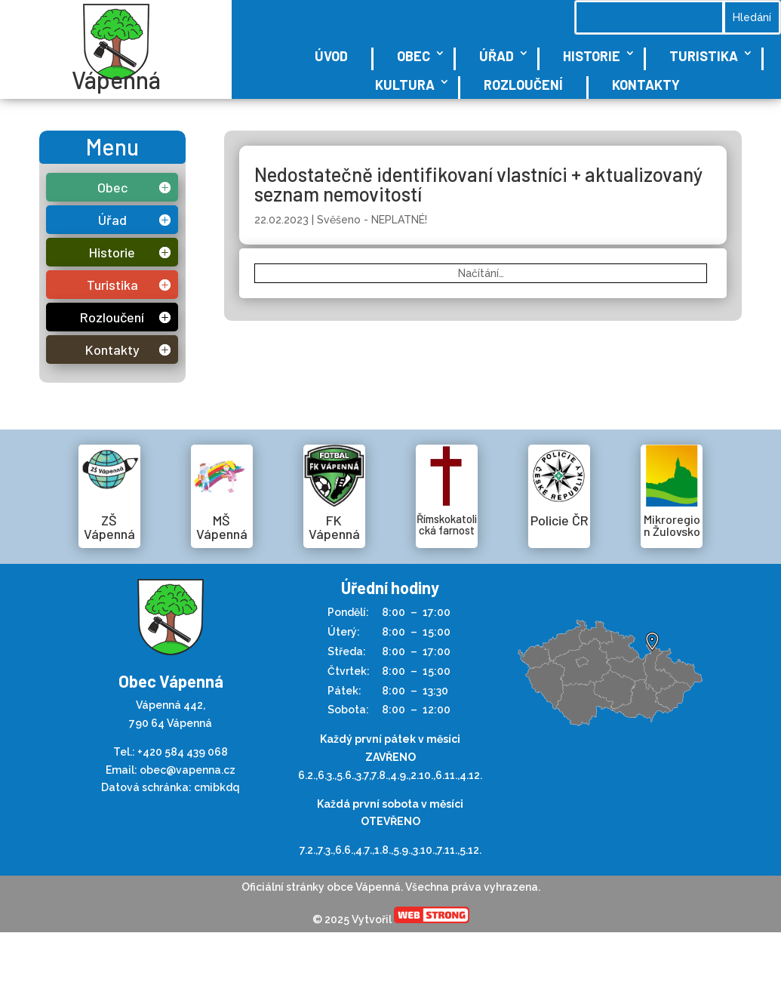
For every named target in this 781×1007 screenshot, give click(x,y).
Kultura (405, 84)
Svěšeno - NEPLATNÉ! (372, 220)
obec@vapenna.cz (187, 770)
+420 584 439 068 (182, 752)
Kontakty (646, 84)
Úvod (331, 56)
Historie (591, 56)
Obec (413, 56)
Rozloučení (523, 84)
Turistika (703, 56)
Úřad (496, 56)
